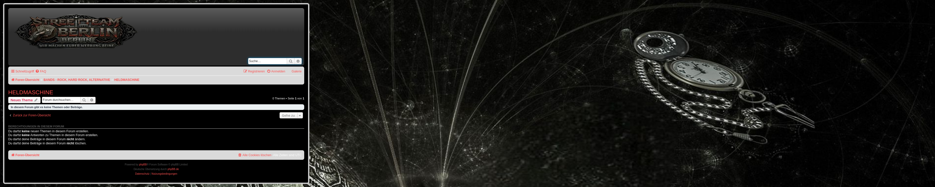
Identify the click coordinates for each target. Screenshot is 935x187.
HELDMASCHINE (30, 92)
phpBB (143, 164)
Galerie (297, 71)
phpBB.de (173, 169)
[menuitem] (40, 71)
